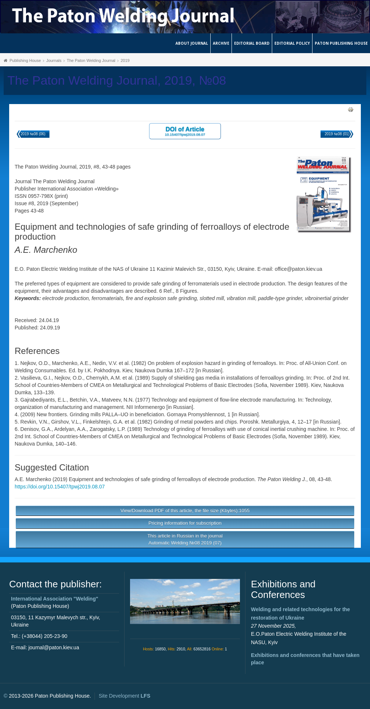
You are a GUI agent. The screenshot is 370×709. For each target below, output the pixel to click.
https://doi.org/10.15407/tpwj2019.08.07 (60, 487)
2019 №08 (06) (33, 134)
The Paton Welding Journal (91, 60)
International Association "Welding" (54, 599)
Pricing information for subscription (184, 523)
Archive (221, 43)
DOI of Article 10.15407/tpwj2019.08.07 (185, 131)
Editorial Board (252, 43)
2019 (125, 60)
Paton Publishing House (341, 43)
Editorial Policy (292, 43)
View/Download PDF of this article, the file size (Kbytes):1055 (185, 510)
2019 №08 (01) (337, 134)
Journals (54, 60)
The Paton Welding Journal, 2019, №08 (116, 80)
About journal (191, 43)
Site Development (124, 696)
